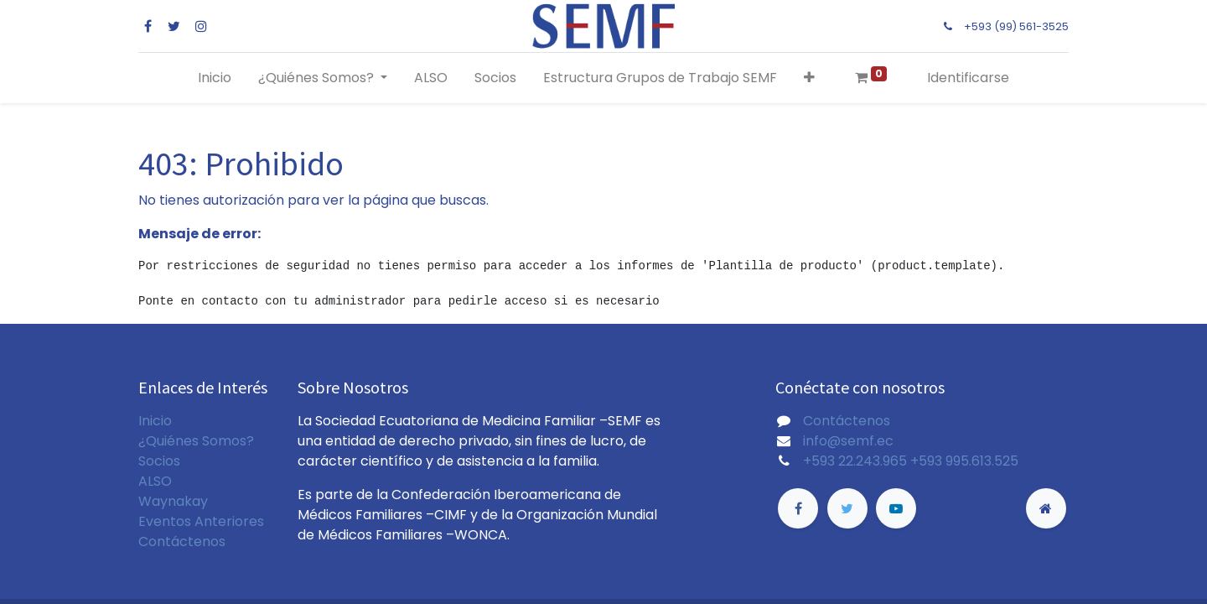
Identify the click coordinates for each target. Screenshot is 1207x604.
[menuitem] (214, 78)
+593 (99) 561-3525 (1016, 26)
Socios (159, 461)
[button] (809, 78)
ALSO (155, 481)
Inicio (155, 420)
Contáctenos (181, 541)
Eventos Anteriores (201, 521)
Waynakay (173, 501)
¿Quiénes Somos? (196, 440)
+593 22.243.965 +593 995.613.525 (910, 461)
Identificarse (968, 77)
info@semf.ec (848, 440)
